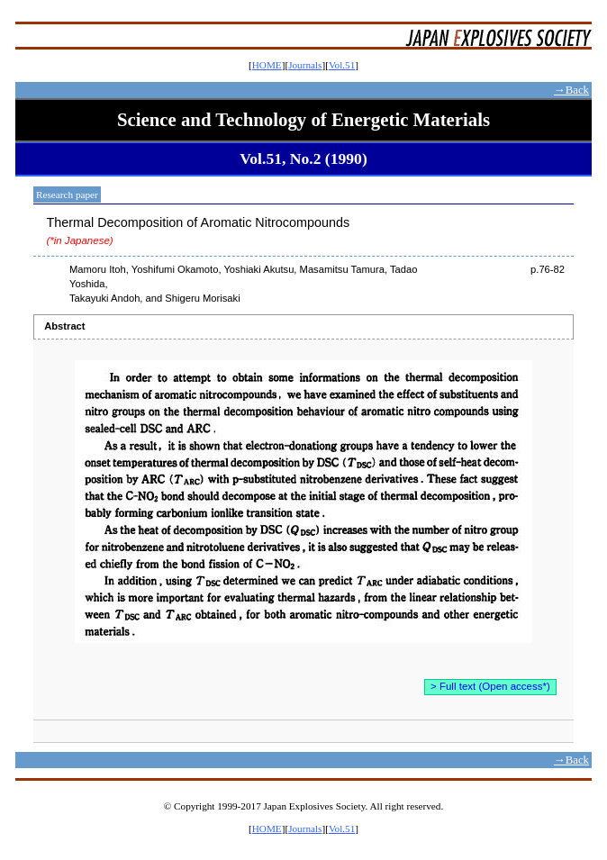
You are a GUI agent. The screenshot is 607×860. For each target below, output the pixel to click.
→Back (571, 90)
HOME (267, 64)
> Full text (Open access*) (490, 686)
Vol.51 (342, 64)
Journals (305, 64)
